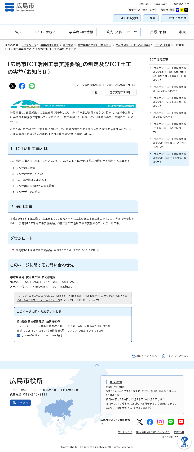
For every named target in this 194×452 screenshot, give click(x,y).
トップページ (29, 45)
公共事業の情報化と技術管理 (94, 45)
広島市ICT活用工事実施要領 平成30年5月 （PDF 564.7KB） (57, 250)
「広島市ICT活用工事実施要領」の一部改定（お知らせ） (170, 89)
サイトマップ (125, 432)
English (143, 4)
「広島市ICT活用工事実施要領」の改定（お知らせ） (170, 115)
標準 (144, 10)
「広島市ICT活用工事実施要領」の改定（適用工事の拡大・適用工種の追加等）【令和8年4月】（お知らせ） (170, 74)
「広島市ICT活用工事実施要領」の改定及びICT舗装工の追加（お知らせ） (170, 143)
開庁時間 (116, 381)
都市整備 (68, 45)
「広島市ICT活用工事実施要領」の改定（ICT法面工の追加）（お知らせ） (170, 102)
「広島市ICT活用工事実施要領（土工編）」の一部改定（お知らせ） (169, 128)
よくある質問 (129, 18)
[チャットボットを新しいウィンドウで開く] (184, 448)
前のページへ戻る (146, 356)
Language (160, 4)
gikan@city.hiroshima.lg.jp (43, 335)
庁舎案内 (23, 403)
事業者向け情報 (49, 45)
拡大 (152, 10)
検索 (153, 18)
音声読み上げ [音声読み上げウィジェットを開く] (181, 4)
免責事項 (179, 432)
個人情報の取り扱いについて (153, 432)
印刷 (94, 92)
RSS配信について (173, 437)
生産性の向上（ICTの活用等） (133, 45)
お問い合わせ (177, 18)
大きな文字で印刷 (118, 92)
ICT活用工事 (162, 45)
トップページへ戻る (177, 356)
